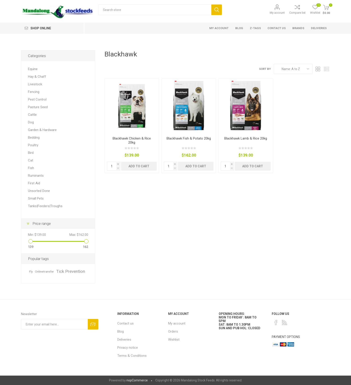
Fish (31, 168)
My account (277, 12)
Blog (120, 331)
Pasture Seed (38, 107)
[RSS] (284, 322)
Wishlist (174, 340)
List (326, 69)
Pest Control (37, 99)
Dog (31, 122)
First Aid (34, 183)
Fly (31, 271)
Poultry (33, 145)
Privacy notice (127, 348)
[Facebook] (276, 322)
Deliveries (124, 340)
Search (216, 9)
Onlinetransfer (44, 271)
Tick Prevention (70, 271)
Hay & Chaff (37, 77)
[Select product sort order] (293, 69)
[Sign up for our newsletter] (54, 324)
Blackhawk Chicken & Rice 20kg (132, 140)
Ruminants (36, 176)
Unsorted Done (39, 191)
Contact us (125, 323)
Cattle (32, 115)
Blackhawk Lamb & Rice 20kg (245, 138)
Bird (31, 153)
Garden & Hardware (42, 130)
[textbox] (154, 9)
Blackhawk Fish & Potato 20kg (189, 138)
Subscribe (93, 324)
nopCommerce (137, 380)
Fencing (33, 92)
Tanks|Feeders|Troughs (45, 206)
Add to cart (138, 166)
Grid (318, 69)
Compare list (297, 12)
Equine (33, 69)
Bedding (34, 138)
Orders (173, 331)
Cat (30, 160)
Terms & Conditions (132, 356)
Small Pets (36, 198)
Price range (41, 223)
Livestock (35, 84)
